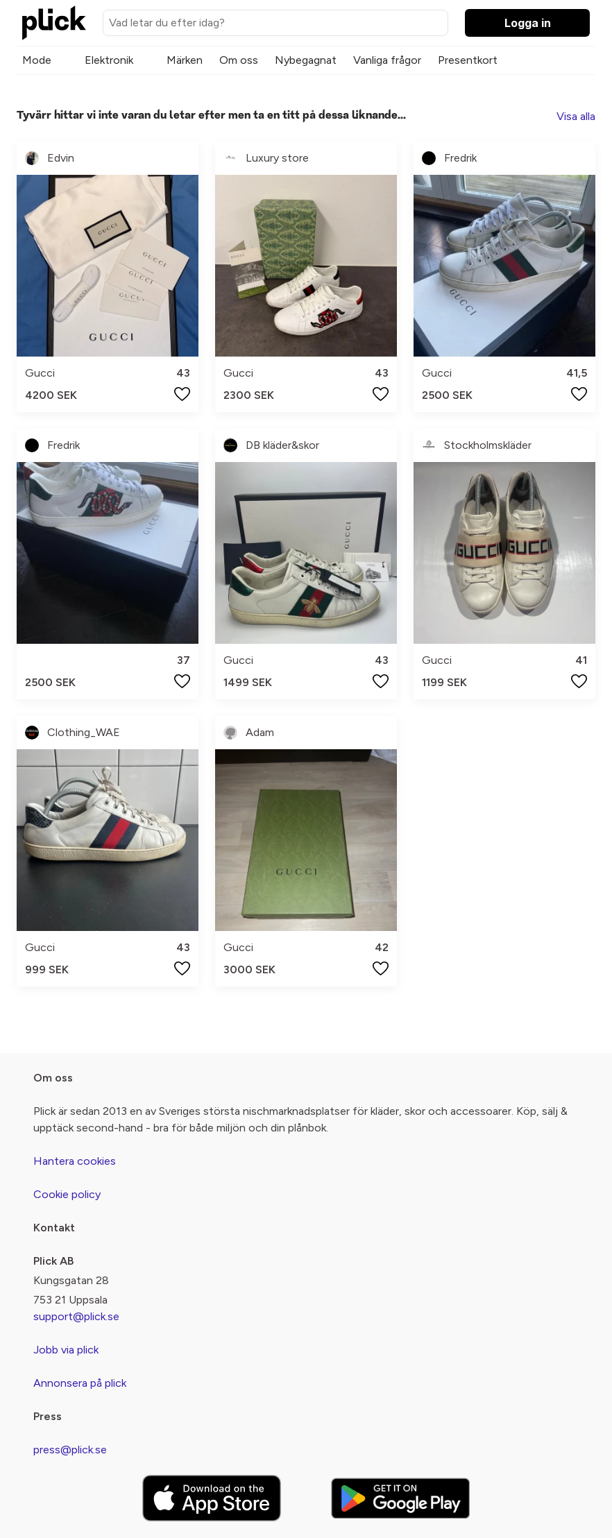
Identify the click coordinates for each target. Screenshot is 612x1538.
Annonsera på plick (79, 1383)
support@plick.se (76, 1316)
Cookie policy (67, 1194)
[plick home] (54, 23)
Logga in (527, 23)
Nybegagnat (306, 60)
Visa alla (575, 116)
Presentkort (468, 60)
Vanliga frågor (387, 60)
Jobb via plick (66, 1349)
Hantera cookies (74, 1161)
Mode (36, 60)
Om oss (238, 60)
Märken (185, 60)
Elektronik (109, 60)
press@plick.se (70, 1449)
